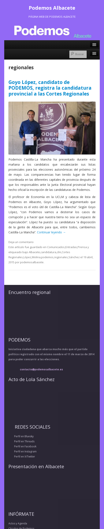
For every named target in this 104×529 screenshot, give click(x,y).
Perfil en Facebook (22, 446)
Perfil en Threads (21, 441)
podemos (47, 257)
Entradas (71, 247)
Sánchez (74, 257)
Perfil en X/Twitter (21, 456)
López (27, 257)
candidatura (48, 252)
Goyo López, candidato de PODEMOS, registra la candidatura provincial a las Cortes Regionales (50, 88)
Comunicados (56, 247)
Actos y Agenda (17, 523)
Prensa (82, 247)
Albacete (34, 252)
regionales (61, 257)
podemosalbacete (32, 262)
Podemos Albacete (52, 7)
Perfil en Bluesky (21, 436)
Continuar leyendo (51, 232)
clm (59, 252)
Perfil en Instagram (22, 451)
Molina (36, 257)
